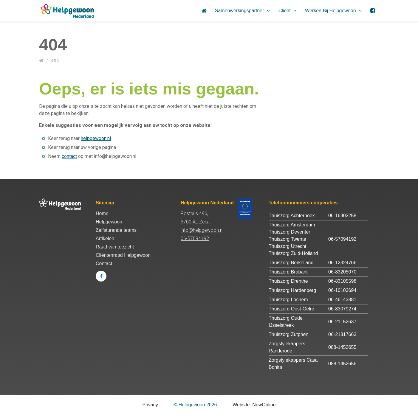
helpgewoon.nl (96, 138)
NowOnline (263, 404)
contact (69, 156)
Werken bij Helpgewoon (333, 10)
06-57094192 (195, 238)
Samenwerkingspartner (242, 10)
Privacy (150, 404)
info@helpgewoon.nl (202, 230)
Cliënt (287, 10)
